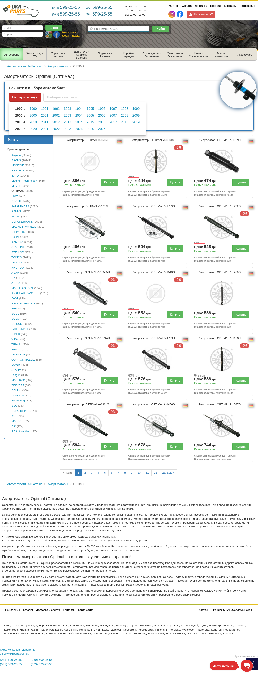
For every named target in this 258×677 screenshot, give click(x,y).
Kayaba (16, 155)
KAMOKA (17, 242)
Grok (249, 609)
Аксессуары (245, 54)
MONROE (17, 165)
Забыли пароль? (70, 35)
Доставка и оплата (48, 609)
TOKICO (16, 257)
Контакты (230, 5)
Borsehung (18, 400)
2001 (44, 115)
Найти (161, 28)
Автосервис (247, 5)
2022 (56, 129)
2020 (33, 129)
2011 (44, 122)
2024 (79, 129)
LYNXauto (17, 395)
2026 (101, 129)
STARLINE (18, 247)
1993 (67, 108)
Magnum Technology (24, 180)
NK (13, 277)
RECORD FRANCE (23, 303)
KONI (14, 415)
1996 (101, 108)
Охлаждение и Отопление (151, 55)
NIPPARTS (18, 231)
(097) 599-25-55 (11, 664)
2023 (67, 129)
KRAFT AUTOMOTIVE (25, 293)
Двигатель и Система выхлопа (81, 54)
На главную (12, 609)
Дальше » (168, 472)
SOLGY (16, 318)
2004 (79, 115)
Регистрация (68, 32)
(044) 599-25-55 (11, 659)
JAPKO (15, 216)
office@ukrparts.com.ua (14, 653)
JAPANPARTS (20, 206)
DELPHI (16, 390)
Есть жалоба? (201, 14)
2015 (90, 122)
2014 (79, 122)
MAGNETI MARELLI (24, 226)
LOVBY (16, 364)
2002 (56, 115)
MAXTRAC (18, 380)
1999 (136, 108)
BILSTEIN (17, 170)
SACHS (16, 160)
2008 (124, 115)
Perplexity (219, 609)
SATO (15, 175)
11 (147, 472)
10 (139, 472)
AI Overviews (235, 609)
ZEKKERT (17, 385)
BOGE (15, 313)
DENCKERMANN (22, 221)
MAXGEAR (18, 354)
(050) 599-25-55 (41, 659)
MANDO (16, 262)
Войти (54, 27)
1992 (56, 108)
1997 (113, 108)
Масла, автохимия (222, 55)
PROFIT (16, 201)
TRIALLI (16, 344)
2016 (101, 122)
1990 (33, 108)
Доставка (201, 5)
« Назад (67, 472)
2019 (136, 122)
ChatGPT (205, 609)
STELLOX (17, 252)
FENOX (16, 349)
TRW (14, 196)
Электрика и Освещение (175, 55)
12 (155, 472)
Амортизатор (88, 140)
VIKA (14, 339)
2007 (113, 115)
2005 (90, 115)
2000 (33, 115)
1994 (79, 108)
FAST (14, 298)
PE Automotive (20, 431)
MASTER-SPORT (22, 288)
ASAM (15, 272)
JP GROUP (18, 267)
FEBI (14, 308)
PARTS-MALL (20, 329)
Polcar (15, 236)
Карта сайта (85, 609)
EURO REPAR (20, 410)
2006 (101, 115)
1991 (44, 108)
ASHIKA (16, 211)
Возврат (215, 5)
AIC (13, 426)
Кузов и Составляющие (198, 55)
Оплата (187, 5)
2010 (33, 122)
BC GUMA (17, 323)
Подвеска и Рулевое (105, 55)
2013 (67, 122)
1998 (124, 108)
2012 (56, 122)
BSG (14, 405)
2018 (124, 122)
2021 (44, 129)
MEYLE (16, 185)
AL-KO (15, 283)
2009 (136, 115)
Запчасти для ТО (35, 55)
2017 (113, 122)
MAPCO (16, 421)
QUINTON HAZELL (23, 359)
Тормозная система (58, 55)
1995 (90, 108)
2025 (90, 129)
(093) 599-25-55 (41, 664)
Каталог (173, 5)
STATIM (16, 369)
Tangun (15, 375)
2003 (67, 115)
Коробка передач (128, 55)
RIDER (15, 334)
